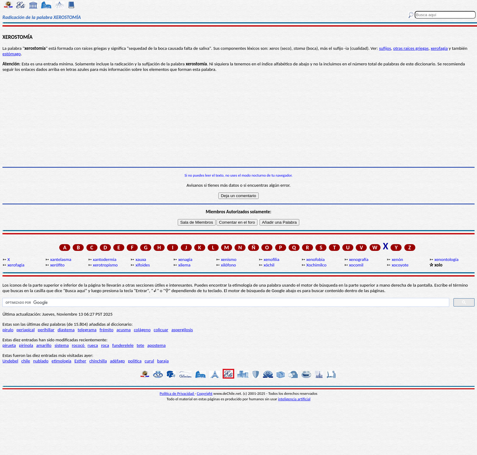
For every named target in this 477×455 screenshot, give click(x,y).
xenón (397, 259)
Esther (80, 361)
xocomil (356, 265)
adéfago (117, 361)
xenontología (447, 259)
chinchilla (98, 361)
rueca (93, 345)
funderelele (122, 345)
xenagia (185, 259)
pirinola (26, 345)
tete (140, 345)
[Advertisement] (238, 119)
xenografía (359, 259)
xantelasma (60, 259)
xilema (184, 265)
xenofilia (271, 259)
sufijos (385, 48)
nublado (41, 361)
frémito (106, 329)
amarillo (44, 345)
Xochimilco (316, 265)
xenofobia (315, 259)
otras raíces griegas (410, 48)
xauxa (141, 259)
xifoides (143, 265)
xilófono (228, 265)
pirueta (9, 345)
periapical (25, 329)
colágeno (142, 329)
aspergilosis (182, 329)
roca (105, 345)
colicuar (161, 329)
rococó (79, 345)
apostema (156, 345)
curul (149, 361)
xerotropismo (105, 265)
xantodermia (104, 259)
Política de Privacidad (177, 393)
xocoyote (400, 265)
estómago (11, 54)
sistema (62, 345)
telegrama (87, 329)
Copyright (205, 393)
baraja (163, 361)
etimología (61, 361)
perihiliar (46, 329)
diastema (66, 329)
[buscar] (225, 302)
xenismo (228, 259)
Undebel (10, 361)
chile (25, 361)
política (134, 361)
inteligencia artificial (294, 399)
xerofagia (439, 48)
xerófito (57, 265)
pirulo (7, 329)
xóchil (269, 265)
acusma (124, 329)
